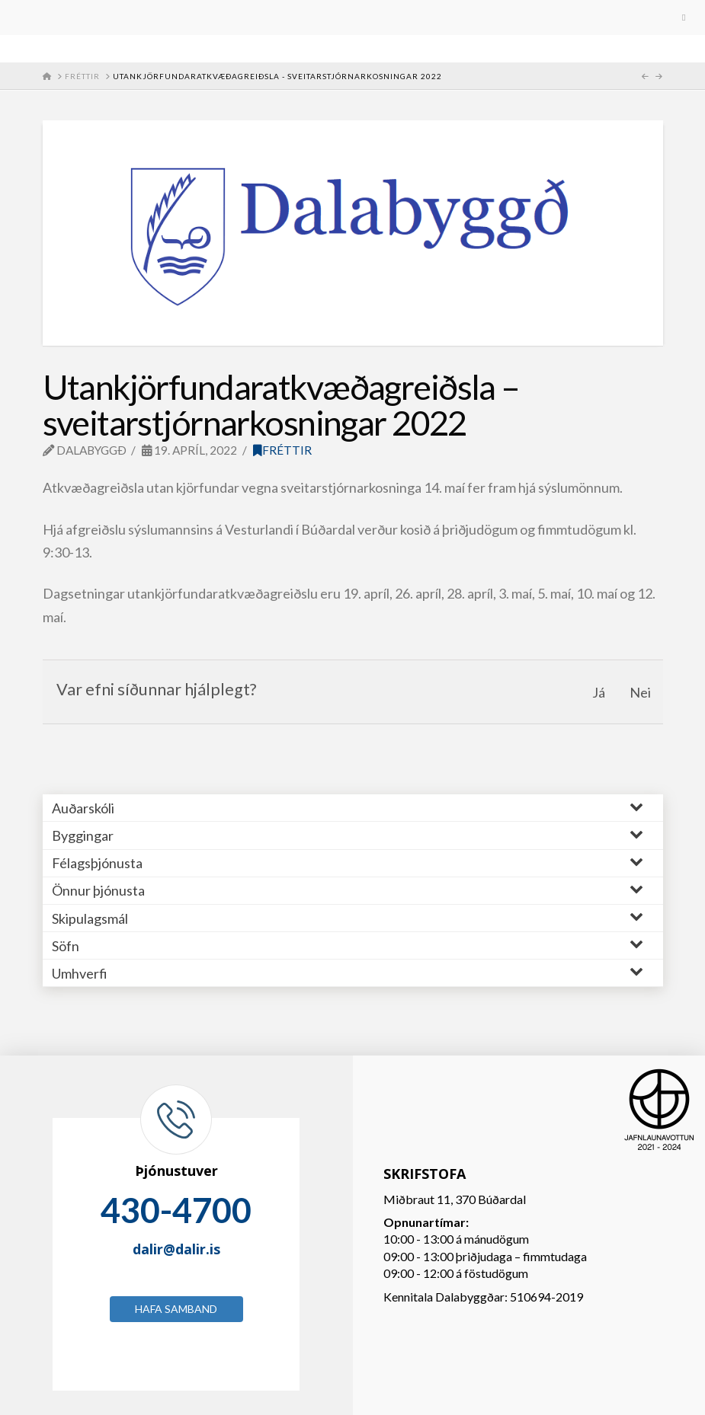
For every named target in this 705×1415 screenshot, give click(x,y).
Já (598, 692)
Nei (640, 692)
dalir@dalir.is (176, 1249)
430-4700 (176, 1210)
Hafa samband (176, 1308)
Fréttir (282, 450)
